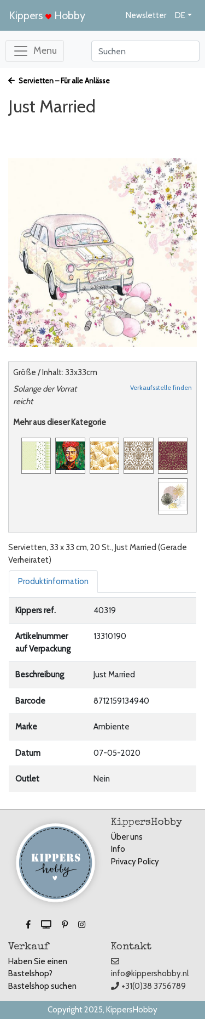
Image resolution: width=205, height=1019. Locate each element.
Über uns (127, 837)
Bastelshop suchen (42, 986)
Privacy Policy (135, 862)
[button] (29, 925)
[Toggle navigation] (34, 51)
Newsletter (146, 15)
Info (118, 849)
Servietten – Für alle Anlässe (59, 80)
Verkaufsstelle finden (161, 387)
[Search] (145, 51)
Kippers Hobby (47, 15)
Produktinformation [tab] (53, 581)
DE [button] (180, 15)
